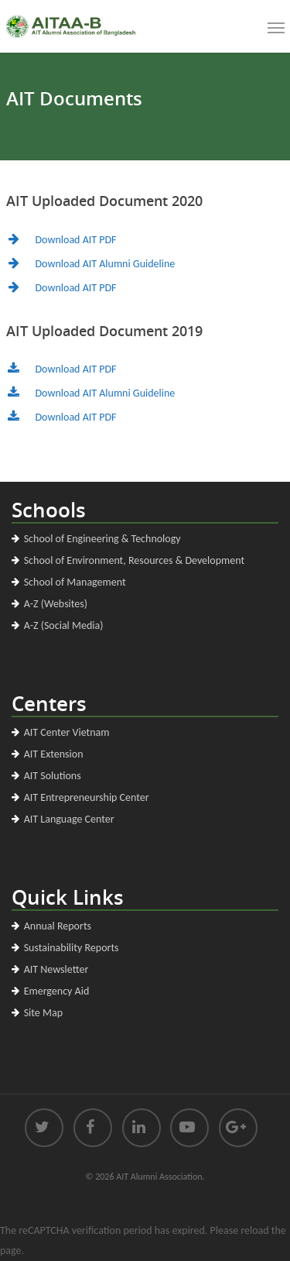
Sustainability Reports (71, 947)
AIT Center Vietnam (67, 732)
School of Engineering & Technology (102, 538)
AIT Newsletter (56, 969)
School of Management (75, 582)
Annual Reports (57, 926)
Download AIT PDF (76, 239)
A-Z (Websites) (55, 603)
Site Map (43, 1012)
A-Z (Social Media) (64, 625)
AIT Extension (54, 754)
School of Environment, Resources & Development (134, 560)
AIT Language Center (69, 819)
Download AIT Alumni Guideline (106, 263)
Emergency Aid (57, 991)
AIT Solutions (52, 775)
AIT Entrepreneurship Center (86, 797)
